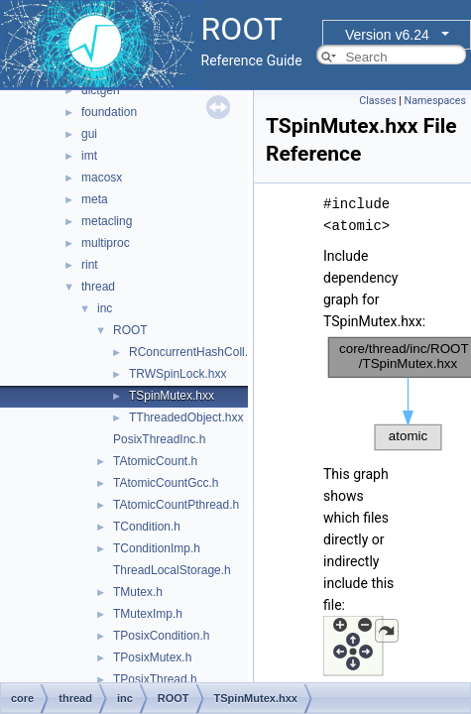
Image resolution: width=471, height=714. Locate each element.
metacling (106, 221)
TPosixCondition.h (161, 636)
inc (104, 308)
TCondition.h (146, 527)
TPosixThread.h (155, 679)
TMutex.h (138, 592)
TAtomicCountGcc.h (165, 483)
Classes (377, 100)
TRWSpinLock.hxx (177, 374)
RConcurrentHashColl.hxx (198, 352)
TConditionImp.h (156, 548)
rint (89, 265)
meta (94, 199)
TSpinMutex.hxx (171, 396)
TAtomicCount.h (155, 461)
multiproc (105, 243)
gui (89, 134)
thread (98, 287)
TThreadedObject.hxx (186, 417)
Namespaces (435, 100)
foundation (109, 112)
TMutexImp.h (147, 614)
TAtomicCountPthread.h (176, 505)
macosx (101, 177)
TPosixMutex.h (152, 657)
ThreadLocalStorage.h (172, 570)
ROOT (130, 330)
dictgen (100, 90)
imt (89, 156)
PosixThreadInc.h (159, 439)
